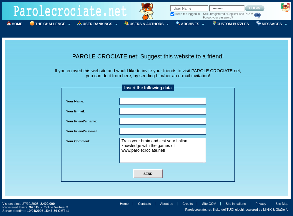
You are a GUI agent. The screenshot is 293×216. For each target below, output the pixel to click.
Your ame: (75, 101)
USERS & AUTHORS (144, 24)
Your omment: (78, 141)
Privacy (260, 203)
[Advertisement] (150, 48)
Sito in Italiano (236, 203)
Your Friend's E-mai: (82, 131)
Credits (187, 203)
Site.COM (209, 203)
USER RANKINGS (95, 24)
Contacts (144, 203)
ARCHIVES (188, 24)
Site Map (282, 203)
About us (166, 203)
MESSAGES (269, 24)
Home (124, 203)
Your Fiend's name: (81, 121)
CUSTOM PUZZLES (233, 24)
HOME (17, 24)
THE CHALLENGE (48, 24)
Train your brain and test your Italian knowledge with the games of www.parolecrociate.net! (162, 150)
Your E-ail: (75, 111)
